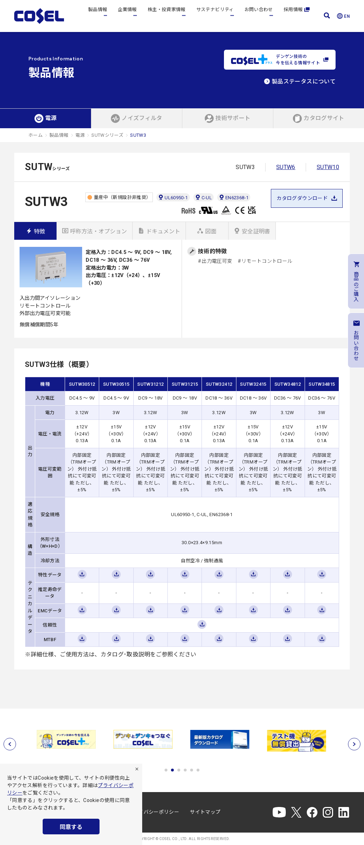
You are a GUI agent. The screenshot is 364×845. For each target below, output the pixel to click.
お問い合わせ (259, 15)
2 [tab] (172, 770)
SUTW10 (328, 167)
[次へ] (354, 744)
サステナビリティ (215, 15)
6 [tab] (198, 770)
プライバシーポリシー (154, 812)
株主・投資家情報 (167, 15)
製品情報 (97, 15)
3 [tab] (178, 770)
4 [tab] (185, 770)
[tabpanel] (66, 739)
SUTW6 (285, 167)
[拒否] (137, 769)
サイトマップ (205, 812)
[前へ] (10, 744)
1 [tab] (166, 770)
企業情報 (127, 15)
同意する (71, 827)
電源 (80, 135)
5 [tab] (191, 770)
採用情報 (297, 15)
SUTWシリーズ (107, 135)
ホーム (35, 135)
